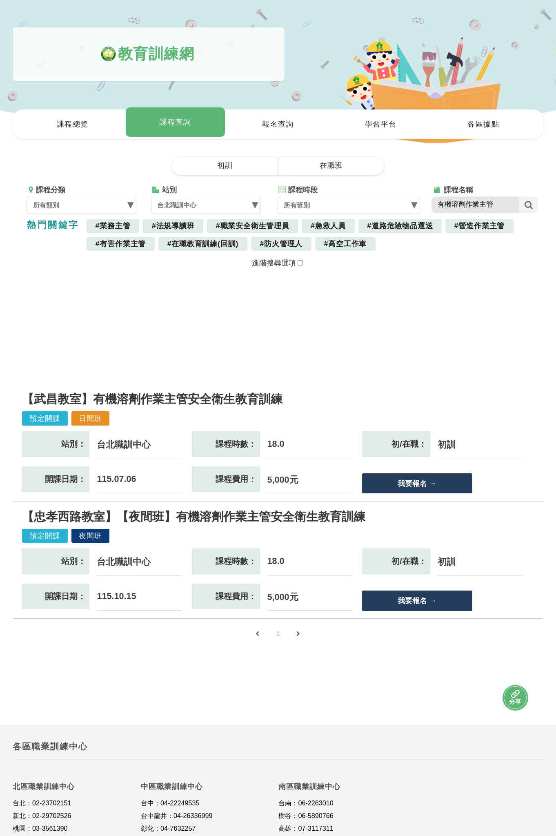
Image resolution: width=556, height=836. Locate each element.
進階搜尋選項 (277, 263)
